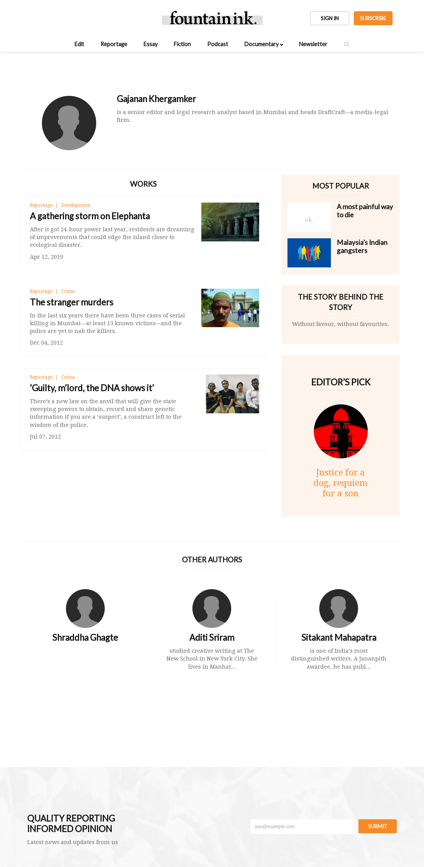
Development (75, 205)
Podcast (217, 44)
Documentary (261, 44)
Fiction (182, 44)
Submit (377, 826)
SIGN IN (330, 18)
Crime (68, 291)
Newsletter (313, 44)
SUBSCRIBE (373, 18)
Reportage (113, 44)
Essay (150, 44)
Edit (79, 44)
